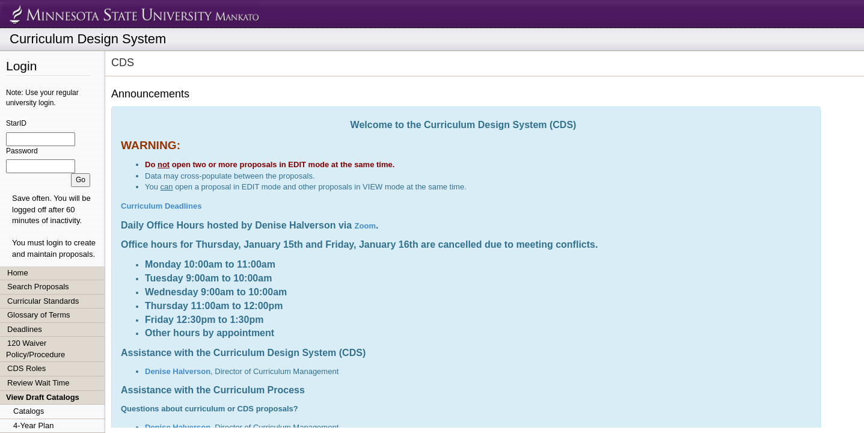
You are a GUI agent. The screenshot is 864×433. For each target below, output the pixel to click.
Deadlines (24, 329)
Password (22, 151)
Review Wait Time (38, 382)
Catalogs (28, 411)
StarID (16, 123)
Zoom (365, 225)
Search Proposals (38, 286)
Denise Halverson (177, 371)
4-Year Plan (33, 425)
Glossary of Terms (38, 314)
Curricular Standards (43, 301)
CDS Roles (26, 368)
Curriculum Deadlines (161, 205)
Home (17, 272)
